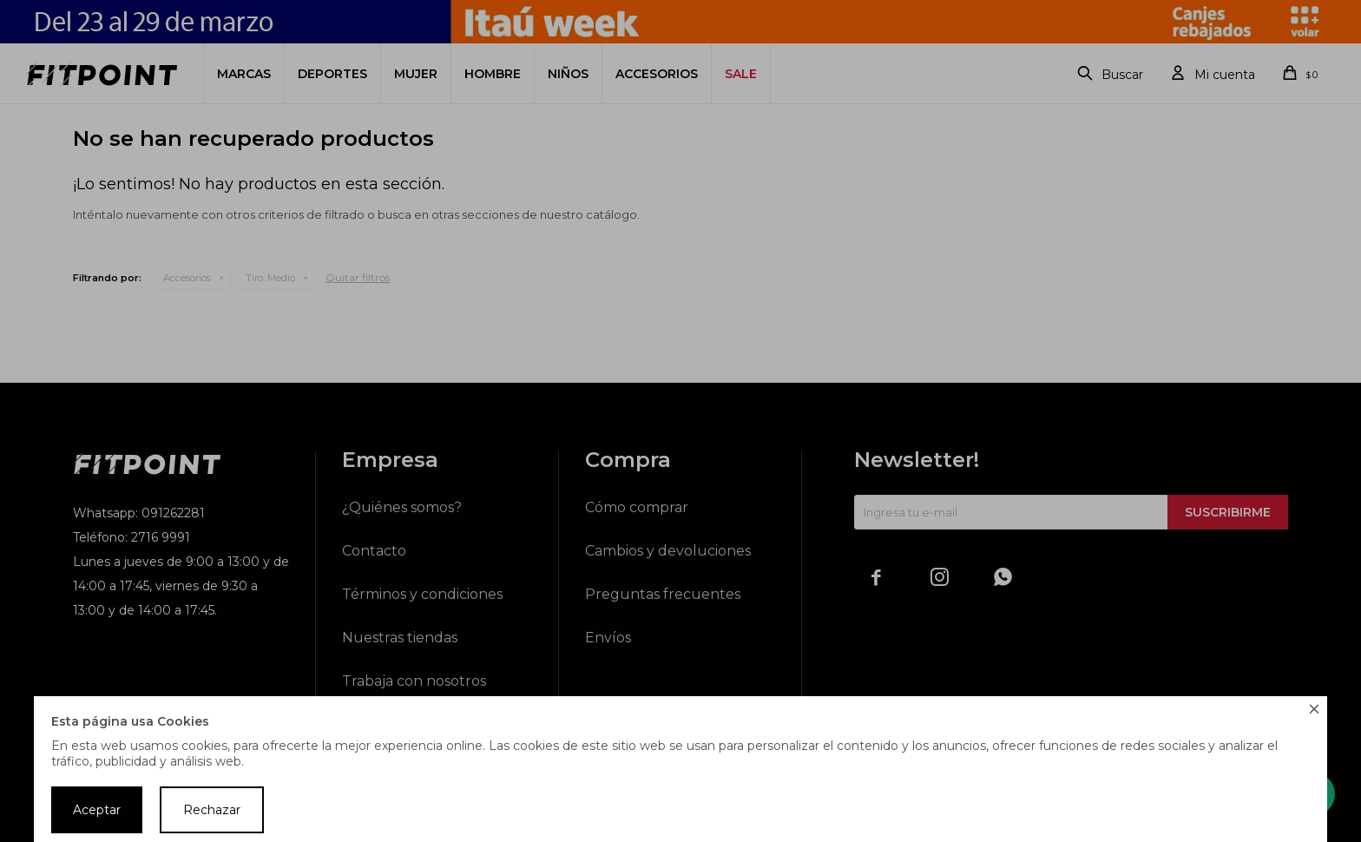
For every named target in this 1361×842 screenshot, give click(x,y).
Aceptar (97, 810)
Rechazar (211, 810)
